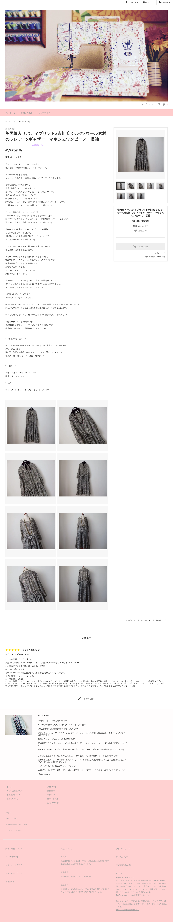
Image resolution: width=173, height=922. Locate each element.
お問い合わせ (27, 113)
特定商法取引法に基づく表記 (17, 819)
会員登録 (165, 2)
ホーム (7, 122)
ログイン (148, 2)
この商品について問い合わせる (138, 620)
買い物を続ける (160, 620)
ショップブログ (43, 113)
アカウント (132, 2)
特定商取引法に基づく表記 (155, 257)
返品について (160, 253)
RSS (7, 815)
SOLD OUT (140, 246)
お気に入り (140, 230)
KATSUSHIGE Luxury (22, 122)
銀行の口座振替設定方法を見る (127, 901)
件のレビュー (39, 145)
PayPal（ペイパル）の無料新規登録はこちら (132, 887)
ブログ (8, 811)
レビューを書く (86, 697)
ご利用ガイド (11, 113)
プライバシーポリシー (14, 823)
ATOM (13, 815)
